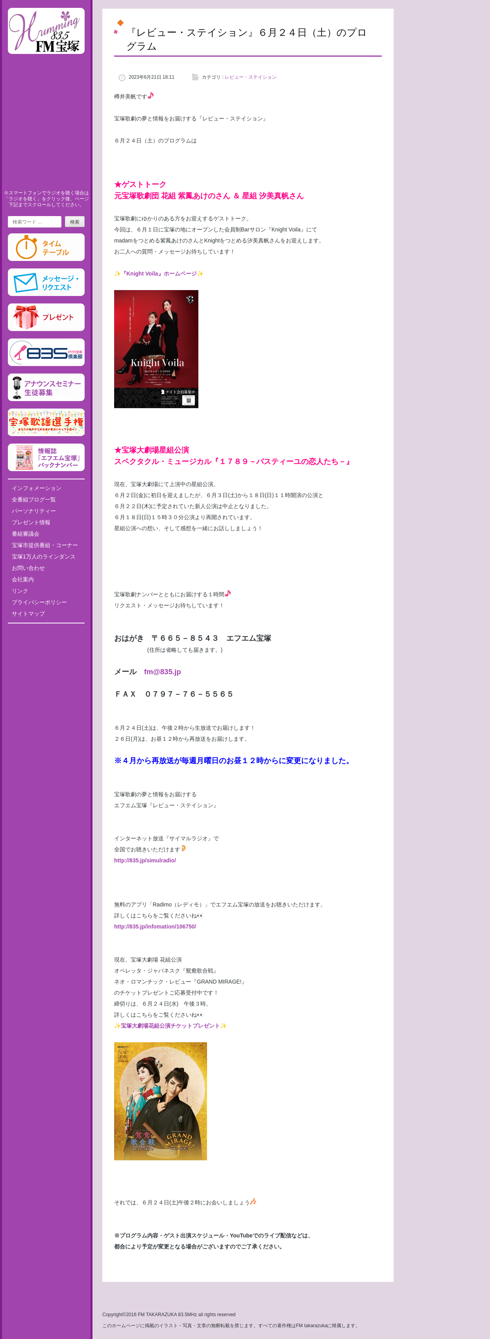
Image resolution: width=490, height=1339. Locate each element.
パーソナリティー (34, 511)
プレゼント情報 (31, 522)
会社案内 (23, 579)
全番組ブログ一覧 (34, 499)
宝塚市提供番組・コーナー (45, 545)
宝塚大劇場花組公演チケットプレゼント (170, 1026)
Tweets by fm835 (46, 632)
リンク (20, 591)
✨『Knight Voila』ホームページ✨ (158, 273)
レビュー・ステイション (251, 77)
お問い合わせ (28, 568)
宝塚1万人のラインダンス (44, 556)
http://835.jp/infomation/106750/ (155, 926)
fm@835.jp (162, 672)
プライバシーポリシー (39, 602)
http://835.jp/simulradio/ (145, 860)
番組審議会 (25, 534)
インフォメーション (36, 488)
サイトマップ (28, 613)
